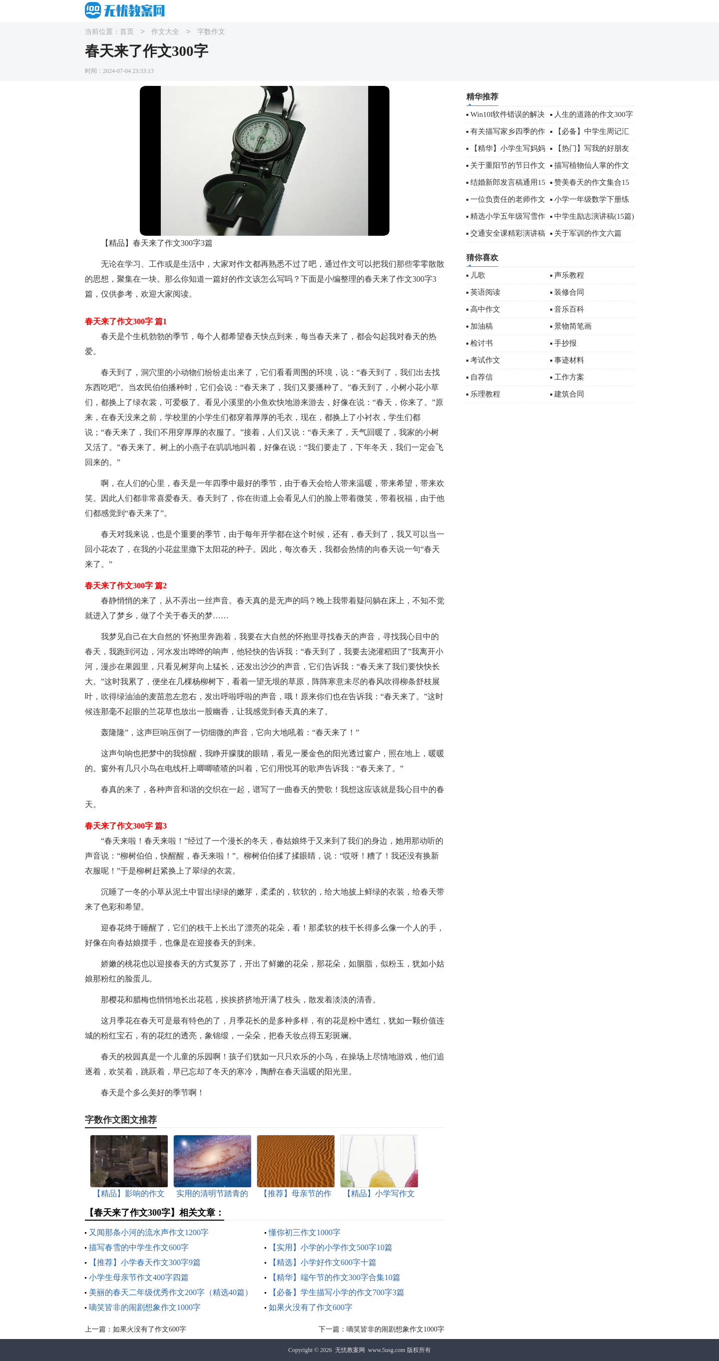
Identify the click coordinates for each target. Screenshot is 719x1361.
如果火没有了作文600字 (311, 1307)
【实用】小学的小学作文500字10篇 (330, 1247)
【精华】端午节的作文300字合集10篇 (334, 1277)
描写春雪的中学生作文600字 (139, 1247)
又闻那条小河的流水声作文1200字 (149, 1232)
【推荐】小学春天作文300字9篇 (145, 1262)
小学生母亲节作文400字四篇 (139, 1277)
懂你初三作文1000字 (305, 1232)
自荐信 (481, 377)
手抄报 (565, 343)
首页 (127, 32)
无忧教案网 (350, 1350)
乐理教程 (485, 394)
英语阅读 (485, 292)
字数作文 (211, 32)
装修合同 (569, 292)
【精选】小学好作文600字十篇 (322, 1262)
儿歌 (477, 275)
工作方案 (569, 377)
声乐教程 (569, 275)
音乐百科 (569, 309)
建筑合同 (569, 394)
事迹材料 (569, 360)
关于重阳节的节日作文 (507, 165)
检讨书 (481, 343)
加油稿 (481, 326)
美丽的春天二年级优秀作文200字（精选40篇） (171, 1292)
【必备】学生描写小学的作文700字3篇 (336, 1292)
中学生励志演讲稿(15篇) (594, 216)
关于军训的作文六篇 (588, 233)
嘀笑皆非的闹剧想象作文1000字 (145, 1307)
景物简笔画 (573, 326)
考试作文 (485, 360)
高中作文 (485, 309)
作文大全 (165, 32)
